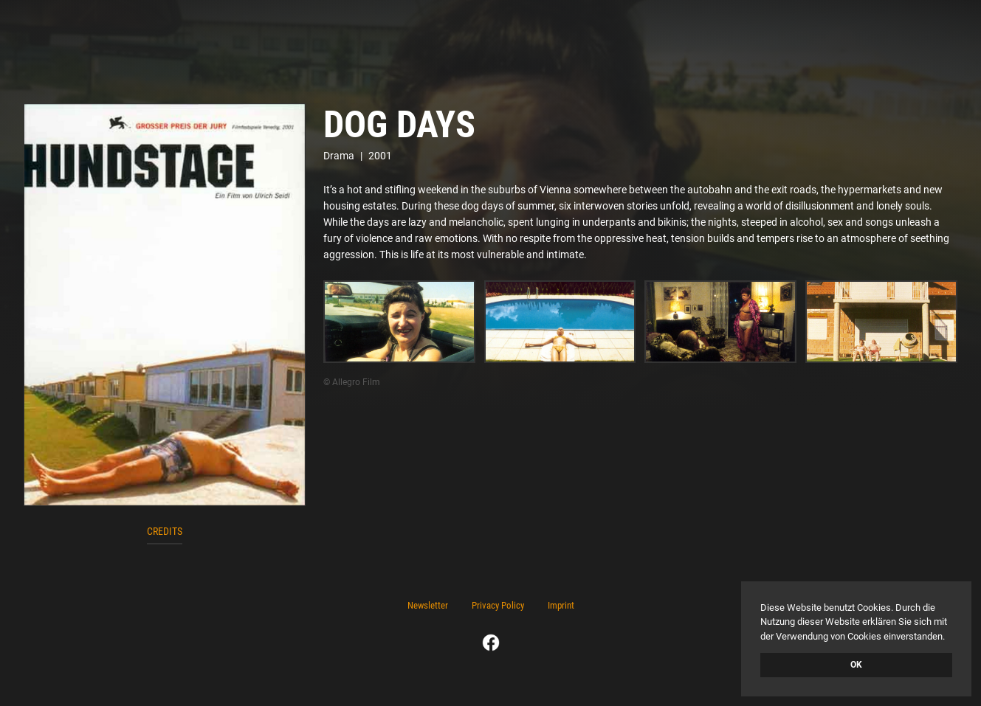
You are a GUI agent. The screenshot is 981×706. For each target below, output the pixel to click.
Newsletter (427, 605)
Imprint (561, 605)
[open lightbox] (165, 304)
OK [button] (856, 665)
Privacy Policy (498, 605)
